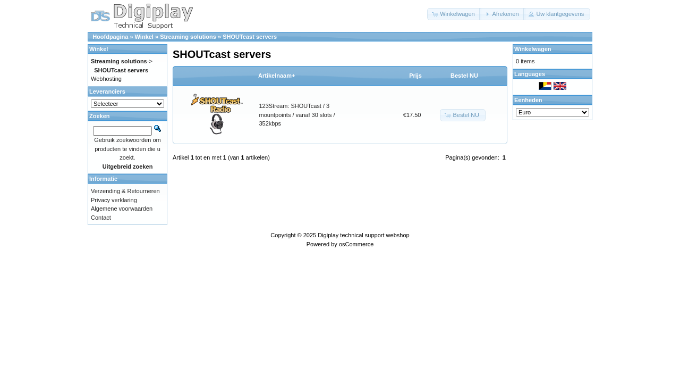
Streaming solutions (188, 37)
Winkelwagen (532, 49)
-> (121, 61)
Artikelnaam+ (276, 75)
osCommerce (356, 244)
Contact (101, 217)
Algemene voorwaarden (121, 208)
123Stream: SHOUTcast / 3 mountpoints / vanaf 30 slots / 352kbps (297, 115)
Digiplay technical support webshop (363, 235)
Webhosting (106, 79)
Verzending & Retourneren (125, 191)
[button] (454, 14)
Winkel (144, 37)
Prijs (415, 75)
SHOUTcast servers (250, 37)
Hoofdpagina (110, 37)
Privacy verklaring (114, 200)
